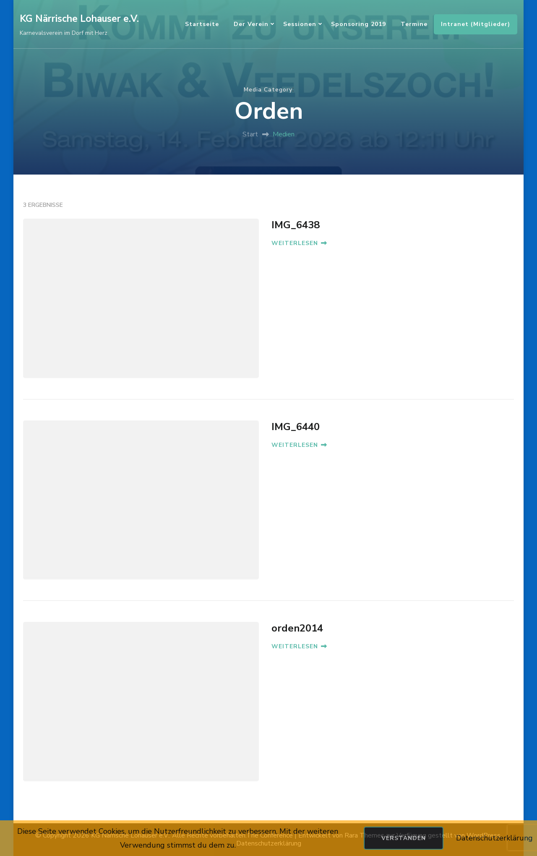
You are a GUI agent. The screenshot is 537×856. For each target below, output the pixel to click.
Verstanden (403, 838)
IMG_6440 (295, 426)
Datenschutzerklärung (494, 838)
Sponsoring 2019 (358, 24)
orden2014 (297, 628)
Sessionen (299, 24)
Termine (414, 24)
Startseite (202, 24)
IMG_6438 (295, 225)
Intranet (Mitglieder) (475, 24)
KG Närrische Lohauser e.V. (79, 18)
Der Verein (251, 24)
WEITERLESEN (299, 243)
